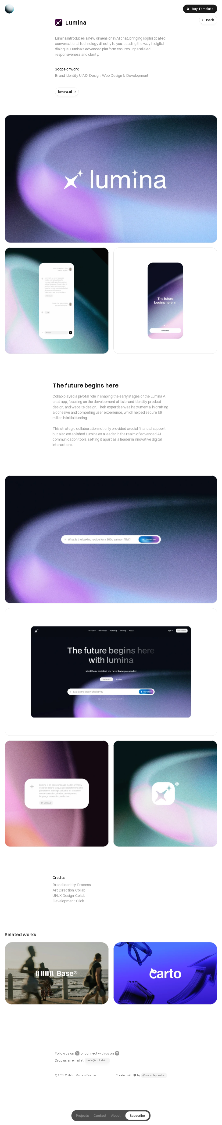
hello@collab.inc (97, 1060)
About (116, 1118)
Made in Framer (86, 1075)
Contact (100, 1118)
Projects (82, 1118)
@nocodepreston (153, 1075)
